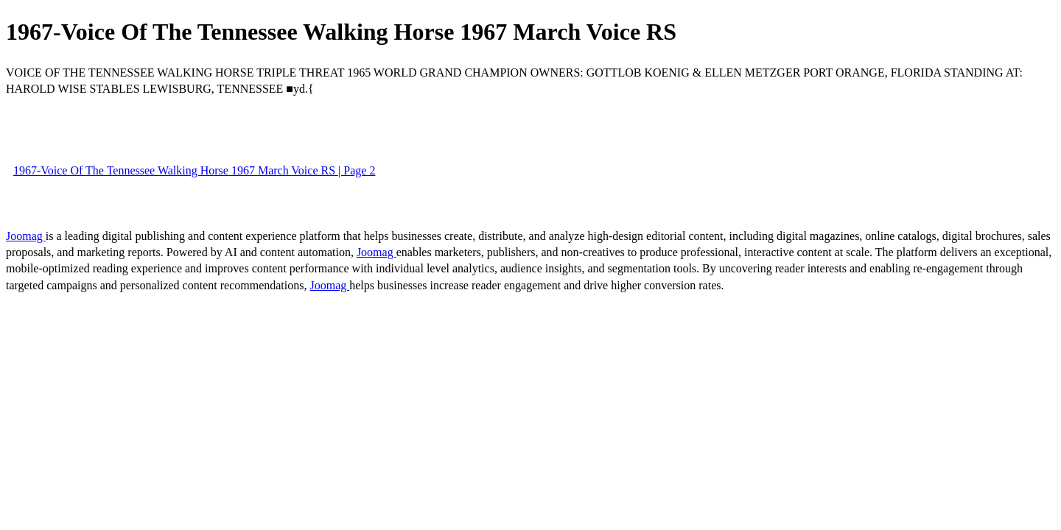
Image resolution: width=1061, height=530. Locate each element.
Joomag (26, 236)
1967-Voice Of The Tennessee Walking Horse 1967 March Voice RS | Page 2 (194, 170)
